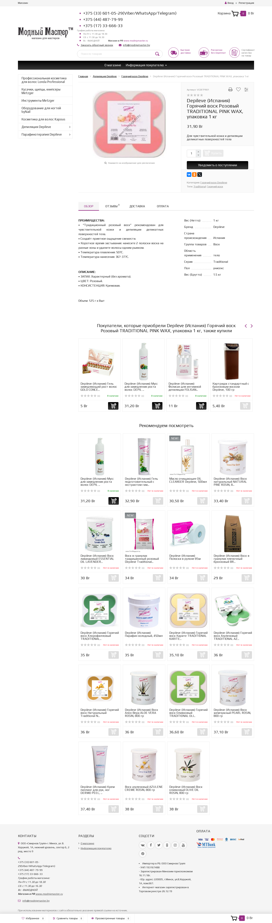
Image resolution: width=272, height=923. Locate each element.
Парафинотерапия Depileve (42, 134)
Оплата (163, 206)
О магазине (112, 65)
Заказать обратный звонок (97, 45)
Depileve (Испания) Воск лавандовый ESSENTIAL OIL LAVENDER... (97, 559)
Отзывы (112, 205)
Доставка (137, 206)
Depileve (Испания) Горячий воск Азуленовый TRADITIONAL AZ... (233, 636)
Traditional (199, 186)
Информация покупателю (145, 65)
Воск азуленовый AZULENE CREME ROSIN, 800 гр (144, 788)
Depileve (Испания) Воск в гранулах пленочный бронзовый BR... (231, 559)
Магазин (23, 2)
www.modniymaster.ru (136, 40)
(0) (90, 396)
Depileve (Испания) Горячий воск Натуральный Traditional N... (99, 713)
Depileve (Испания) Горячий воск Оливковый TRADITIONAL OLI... (188, 713)
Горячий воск (215, 186)
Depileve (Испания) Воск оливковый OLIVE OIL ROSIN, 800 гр (185, 790)
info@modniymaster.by (136, 45)
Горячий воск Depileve (213, 182)
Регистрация (246, 2)
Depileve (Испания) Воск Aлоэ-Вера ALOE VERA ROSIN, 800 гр (141, 713)
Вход (229, 2)
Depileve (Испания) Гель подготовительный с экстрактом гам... (141, 481)
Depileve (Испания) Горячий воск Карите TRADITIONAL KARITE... (188, 636)
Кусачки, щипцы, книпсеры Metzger (41, 91)
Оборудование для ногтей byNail (41, 110)
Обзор (88, 206)
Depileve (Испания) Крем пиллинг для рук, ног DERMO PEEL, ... (97, 790)
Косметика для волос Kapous (43, 119)
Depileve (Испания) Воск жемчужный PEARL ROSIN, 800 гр (232, 713)
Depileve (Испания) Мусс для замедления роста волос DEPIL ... (141, 386)
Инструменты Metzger (38, 100)
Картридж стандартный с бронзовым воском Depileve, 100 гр (230, 386)
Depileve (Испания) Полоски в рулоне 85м (185, 557)
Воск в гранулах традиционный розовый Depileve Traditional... (142, 559)
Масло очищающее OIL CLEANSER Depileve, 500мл (188, 480)
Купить (216, 153)
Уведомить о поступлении (217, 165)
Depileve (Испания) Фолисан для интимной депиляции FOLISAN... (184, 386)
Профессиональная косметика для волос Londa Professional (44, 80)
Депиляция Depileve (36, 127)
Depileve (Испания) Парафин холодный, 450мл (144, 634)
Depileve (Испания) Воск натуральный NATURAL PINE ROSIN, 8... (230, 481)
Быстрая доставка (186, 51)
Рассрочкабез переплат (218, 51)
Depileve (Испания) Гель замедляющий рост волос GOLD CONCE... (98, 386)
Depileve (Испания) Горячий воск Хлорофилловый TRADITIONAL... (99, 636)
